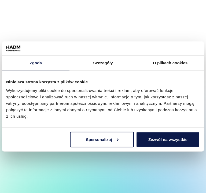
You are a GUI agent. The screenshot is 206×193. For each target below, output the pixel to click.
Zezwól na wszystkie (167, 139)
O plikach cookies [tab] (170, 63)
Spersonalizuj (102, 139)
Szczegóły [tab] (103, 63)
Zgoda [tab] (36, 63)
